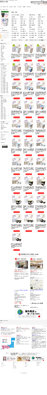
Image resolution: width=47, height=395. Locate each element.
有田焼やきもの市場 (4, 1)
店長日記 (26, 363)
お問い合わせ (3, 142)
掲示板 (25, 366)
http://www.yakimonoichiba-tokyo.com (20, 297)
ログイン (2, 366)
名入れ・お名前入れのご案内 (4, 132)
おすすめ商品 (14, 366)
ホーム (2, 362)
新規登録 (2, 363)
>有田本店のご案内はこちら (34, 307)
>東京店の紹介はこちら (17, 307)
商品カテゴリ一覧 (15, 362)
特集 (13, 363)
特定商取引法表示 (38, 362)
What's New (26, 362)
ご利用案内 (37, 363)
